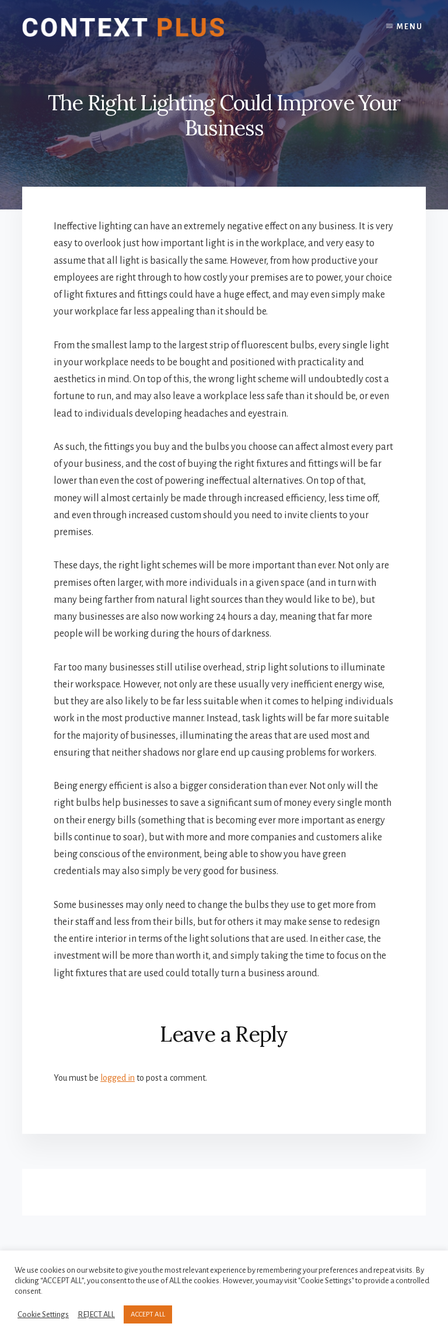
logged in (117, 1077)
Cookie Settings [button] (43, 1314)
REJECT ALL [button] (96, 1314)
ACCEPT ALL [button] (148, 1314)
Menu (410, 27)
